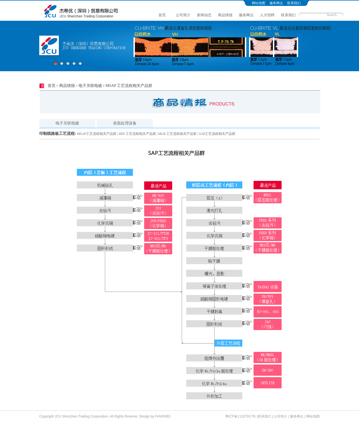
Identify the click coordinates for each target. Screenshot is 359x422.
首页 (162, 15)
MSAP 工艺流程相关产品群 (128, 86)
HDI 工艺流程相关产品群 (137, 134)
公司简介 (183, 15)
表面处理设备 (125, 123)
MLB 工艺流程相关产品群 (177, 134)
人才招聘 (267, 15)
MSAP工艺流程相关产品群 (96, 134)
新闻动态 (204, 15)
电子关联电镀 (90, 86)
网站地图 (258, 3)
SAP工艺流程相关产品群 (217, 134)
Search (332, 15)
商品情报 (225, 15)
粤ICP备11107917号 (240, 416)
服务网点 (276, 3)
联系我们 (294, 3)
